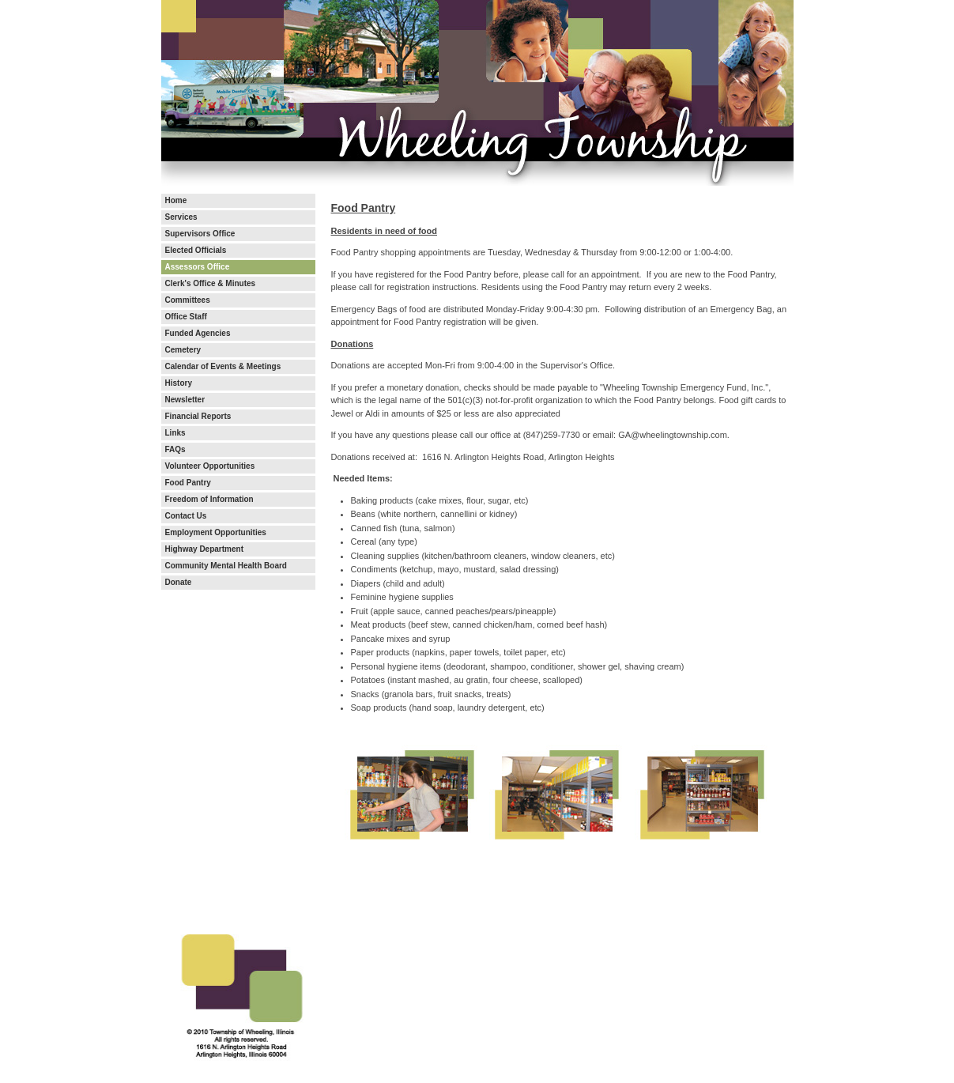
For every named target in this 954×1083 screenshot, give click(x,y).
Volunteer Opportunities (210, 466)
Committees (187, 300)
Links (175, 433)
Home (176, 201)
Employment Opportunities (215, 533)
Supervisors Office (200, 234)
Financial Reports (198, 417)
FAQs (175, 450)
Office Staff (186, 317)
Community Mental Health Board (226, 566)
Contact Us (186, 516)
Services (181, 217)
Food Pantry (188, 483)
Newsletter (185, 400)
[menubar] (238, 392)
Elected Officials (196, 251)
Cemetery (183, 350)
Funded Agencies (198, 334)
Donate (178, 583)
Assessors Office (197, 267)
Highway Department (204, 549)
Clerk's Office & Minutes (210, 284)
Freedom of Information (209, 500)
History (178, 383)
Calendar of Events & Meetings (223, 367)
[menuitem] (238, 201)
